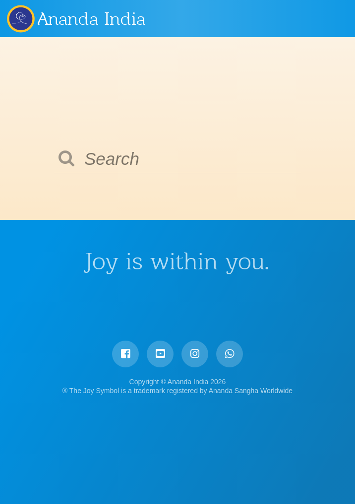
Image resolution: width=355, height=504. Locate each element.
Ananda (20, 18)
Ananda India (91, 19)
